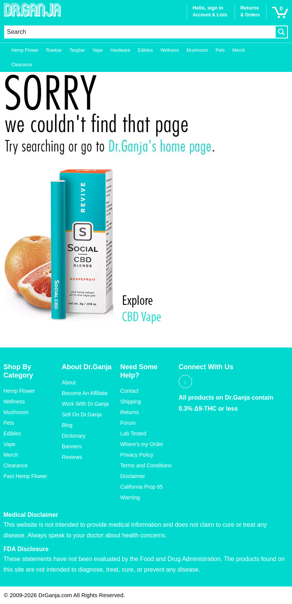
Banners (72, 446)
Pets (220, 50)
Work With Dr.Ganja (85, 404)
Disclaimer (132, 476)
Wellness (169, 50)
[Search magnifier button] (281, 32)
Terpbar (77, 50)
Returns (129, 412)
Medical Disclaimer (30, 515)
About (69, 382)
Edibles (145, 50)
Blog (67, 425)
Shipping (130, 401)
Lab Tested (133, 433)
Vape (97, 50)
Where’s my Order (141, 444)
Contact (129, 391)
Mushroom (197, 50)
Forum (127, 423)
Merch (238, 50)
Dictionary (74, 436)
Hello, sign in (207, 8)
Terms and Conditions (145, 465)
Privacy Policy (136, 455)
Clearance (21, 64)
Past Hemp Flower (25, 476)
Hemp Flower (24, 50)
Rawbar (54, 50)
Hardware (120, 50)
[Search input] (140, 31)
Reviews (72, 457)
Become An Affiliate (85, 393)
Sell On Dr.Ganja (82, 414)
